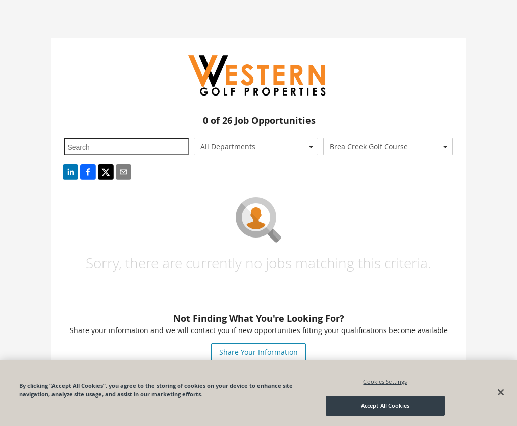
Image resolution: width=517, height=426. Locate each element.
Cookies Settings (385, 381)
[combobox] (256, 146)
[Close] (501, 392)
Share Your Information (258, 352)
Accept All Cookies (385, 405)
